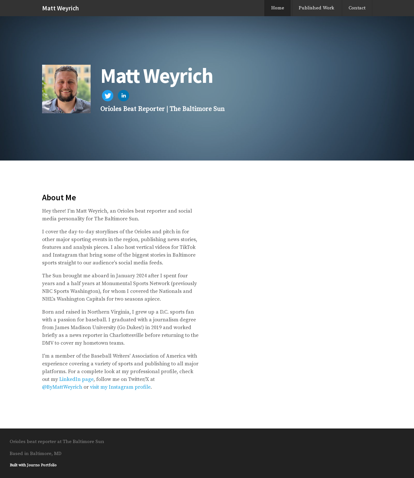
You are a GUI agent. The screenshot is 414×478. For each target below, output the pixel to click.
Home (277, 8)
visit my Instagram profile (120, 387)
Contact (357, 8)
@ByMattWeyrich (62, 387)
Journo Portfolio (42, 465)
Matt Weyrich (60, 8)
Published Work (316, 8)
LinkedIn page (76, 379)
